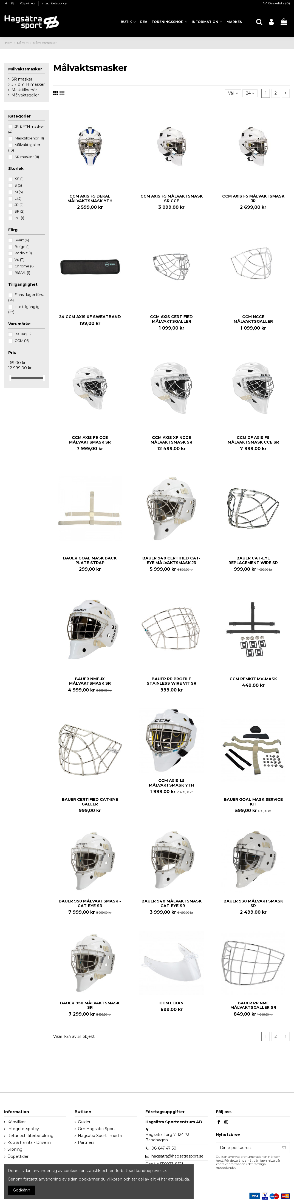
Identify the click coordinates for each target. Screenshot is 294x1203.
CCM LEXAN (171, 1003)
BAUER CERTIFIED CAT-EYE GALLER (90, 802)
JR (19, 204)
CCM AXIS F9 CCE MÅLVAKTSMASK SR (90, 440)
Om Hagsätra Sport (96, 1128)
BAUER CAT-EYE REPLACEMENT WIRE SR (253, 560)
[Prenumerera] (284, 1147)
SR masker (22, 79)
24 (250, 93)
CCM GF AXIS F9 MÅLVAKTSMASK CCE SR (253, 440)
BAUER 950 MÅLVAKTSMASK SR (90, 1005)
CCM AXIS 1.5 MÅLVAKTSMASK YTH (171, 783)
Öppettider (18, 1156)
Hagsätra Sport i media (100, 1135)
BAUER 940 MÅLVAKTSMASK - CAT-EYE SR (172, 903)
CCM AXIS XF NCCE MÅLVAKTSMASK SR (171, 440)
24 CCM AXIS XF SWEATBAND (90, 316)
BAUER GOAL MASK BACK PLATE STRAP (90, 560)
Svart (22, 240)
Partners (86, 1142)
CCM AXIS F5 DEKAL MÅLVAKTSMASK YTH (89, 198)
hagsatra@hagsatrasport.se (177, 1156)
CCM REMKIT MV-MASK (253, 678)
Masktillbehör (24, 89)
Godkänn (21, 1190)
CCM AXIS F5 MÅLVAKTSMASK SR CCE (171, 198)
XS (19, 178)
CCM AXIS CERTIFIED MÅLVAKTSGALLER (171, 319)
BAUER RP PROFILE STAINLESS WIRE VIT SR (171, 681)
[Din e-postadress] (247, 1147)
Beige (22, 246)
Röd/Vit (23, 253)
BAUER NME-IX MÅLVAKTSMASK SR (90, 681)
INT (19, 218)
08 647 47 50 (163, 1148)
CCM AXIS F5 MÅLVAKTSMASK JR (253, 198)
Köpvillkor (28, 3)
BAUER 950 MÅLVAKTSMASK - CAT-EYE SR (90, 903)
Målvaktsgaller (25, 95)
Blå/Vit (22, 272)
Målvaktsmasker (25, 69)
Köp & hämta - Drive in (29, 1142)
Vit (19, 259)
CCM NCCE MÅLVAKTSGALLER (253, 319)
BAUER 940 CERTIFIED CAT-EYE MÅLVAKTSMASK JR (171, 560)
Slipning (14, 1149)
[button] (207, 22)
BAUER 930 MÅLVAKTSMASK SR (253, 903)
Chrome (25, 266)
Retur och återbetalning (30, 1135)
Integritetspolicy (54, 3)
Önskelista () (276, 3)
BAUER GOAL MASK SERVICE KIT (253, 802)
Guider (84, 1121)
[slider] (10, 378)
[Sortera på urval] (233, 93)
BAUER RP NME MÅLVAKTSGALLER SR (253, 1005)
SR (19, 211)
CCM (22, 340)
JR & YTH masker (28, 84)
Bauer (23, 334)
